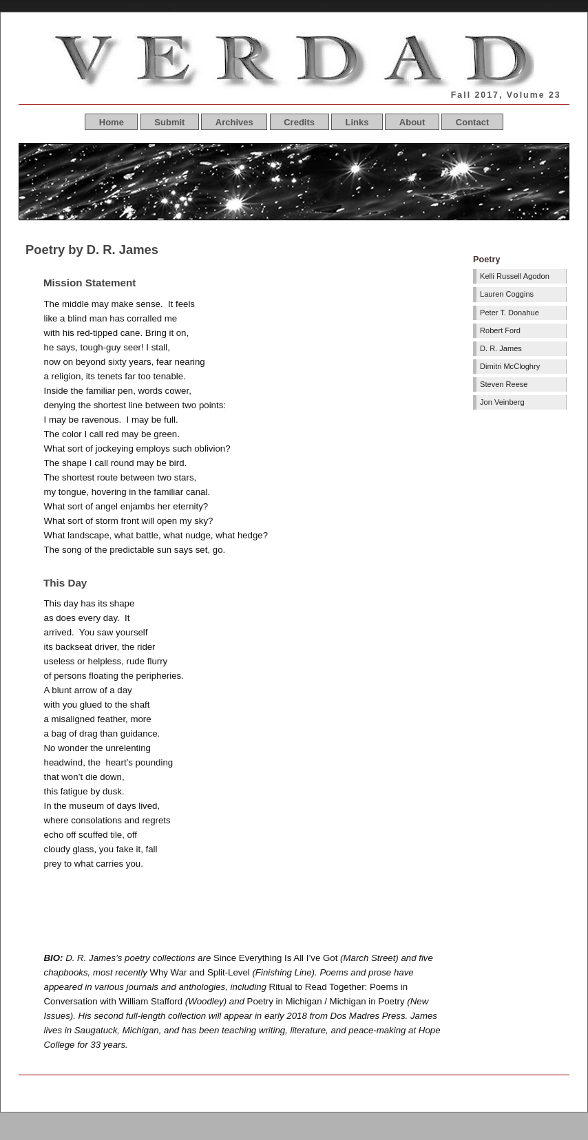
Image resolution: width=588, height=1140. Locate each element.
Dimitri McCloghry (510, 366)
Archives (234, 122)
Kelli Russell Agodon (514, 276)
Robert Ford (500, 330)
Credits (299, 122)
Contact (472, 122)
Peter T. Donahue (509, 312)
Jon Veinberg (502, 402)
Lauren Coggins (507, 294)
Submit (169, 122)
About (412, 122)
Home (111, 122)
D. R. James (501, 348)
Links (356, 122)
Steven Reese (503, 384)
